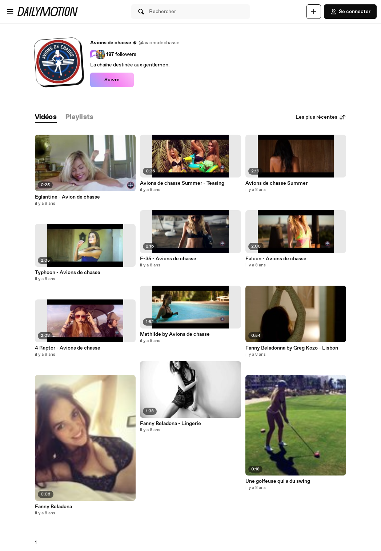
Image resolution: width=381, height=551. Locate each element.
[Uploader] (313, 11)
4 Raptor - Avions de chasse (67, 348)
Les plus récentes (321, 117)
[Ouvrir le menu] (10, 11)
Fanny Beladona (53, 507)
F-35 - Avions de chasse (168, 259)
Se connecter (350, 11)
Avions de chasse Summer (276, 183)
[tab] (46, 117)
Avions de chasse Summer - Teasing (182, 183)
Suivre (112, 80)
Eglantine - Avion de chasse (67, 197)
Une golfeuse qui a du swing (277, 481)
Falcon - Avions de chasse (275, 259)
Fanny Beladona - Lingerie (170, 423)
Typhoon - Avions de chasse (67, 273)
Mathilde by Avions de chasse (175, 334)
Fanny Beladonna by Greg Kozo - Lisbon (291, 348)
